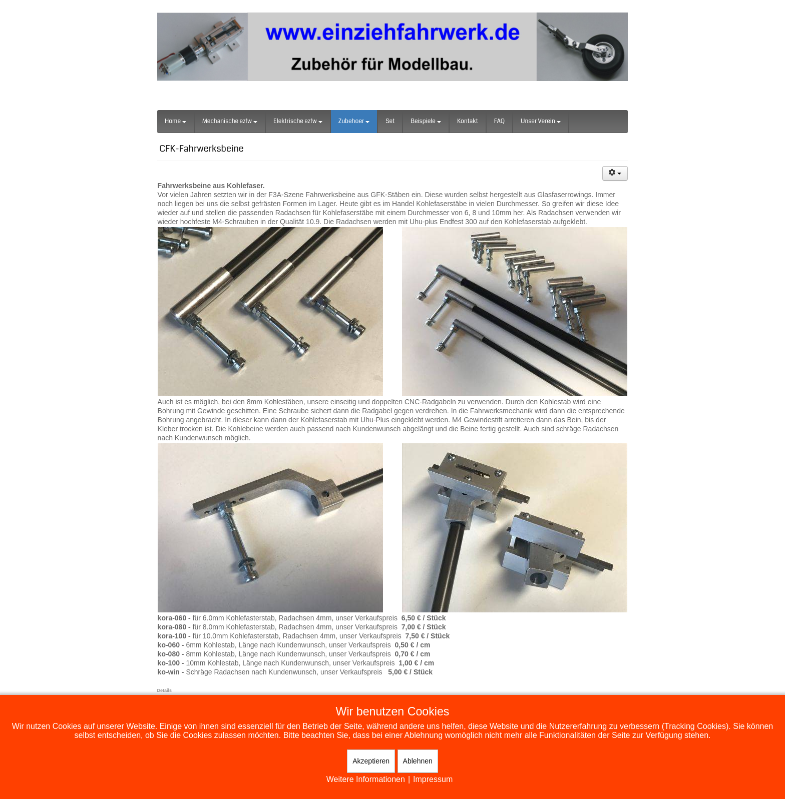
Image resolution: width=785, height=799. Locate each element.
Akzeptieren (370, 761)
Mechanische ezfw (229, 121)
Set (390, 121)
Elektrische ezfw (297, 121)
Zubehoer (353, 121)
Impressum (433, 779)
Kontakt (467, 121)
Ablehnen (418, 761)
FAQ (499, 121)
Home (175, 121)
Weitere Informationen (365, 779)
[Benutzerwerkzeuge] (615, 173)
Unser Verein (541, 121)
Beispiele (426, 121)
